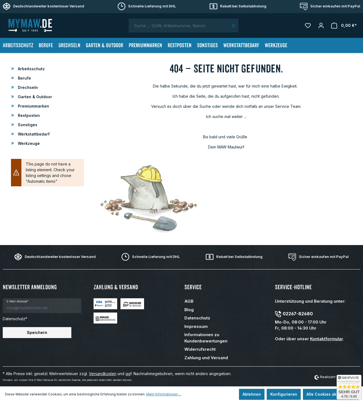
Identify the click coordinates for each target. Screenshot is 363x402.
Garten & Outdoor (34, 96)
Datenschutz (197, 318)
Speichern (37, 332)
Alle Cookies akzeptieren (330, 394)
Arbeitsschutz (31, 68)
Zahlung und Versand (206, 357)
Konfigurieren (283, 394)
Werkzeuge (28, 143)
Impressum (196, 326)
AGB (188, 301)
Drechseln (27, 87)
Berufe (24, 78)
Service (193, 287)
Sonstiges (27, 124)
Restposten (28, 115)
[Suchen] (233, 25)
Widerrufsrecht (200, 349)
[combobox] (178, 25)
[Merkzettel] (307, 25)
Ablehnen (252, 394)
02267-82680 (298, 313)
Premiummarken (33, 106)
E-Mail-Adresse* (17, 301)
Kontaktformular (326, 338)
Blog (189, 309)
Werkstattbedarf (33, 134)
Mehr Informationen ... (163, 394)
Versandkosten (102, 373)
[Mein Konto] (321, 25)
